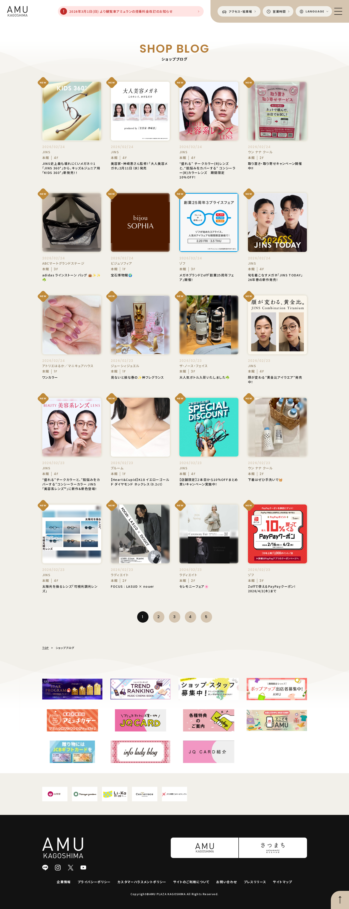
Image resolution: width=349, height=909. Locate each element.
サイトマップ (282, 882)
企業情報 (64, 882)
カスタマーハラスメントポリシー (142, 882)
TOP (45, 648)
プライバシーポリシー (94, 882)
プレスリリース (255, 882)
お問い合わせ (226, 882)
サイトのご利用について (191, 882)
